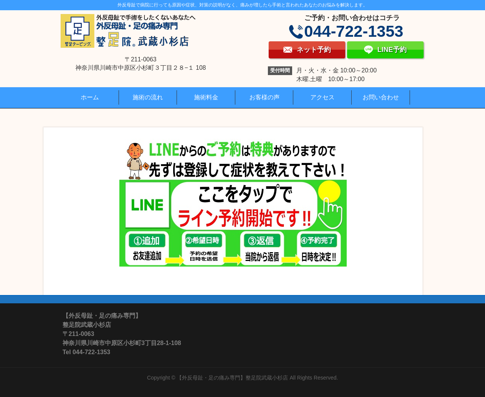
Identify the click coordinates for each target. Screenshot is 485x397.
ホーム (90, 97)
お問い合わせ (381, 97)
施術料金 (206, 97)
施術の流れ (148, 97)
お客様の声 (264, 97)
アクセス (322, 97)
